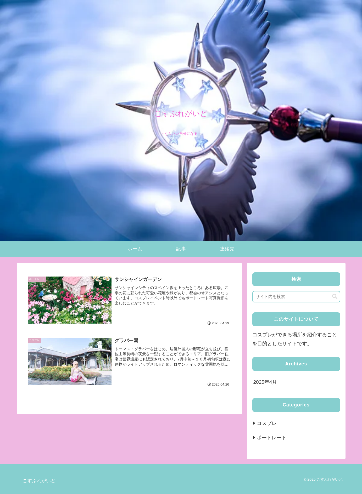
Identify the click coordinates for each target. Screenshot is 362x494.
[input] (296, 296)
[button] (334, 297)
